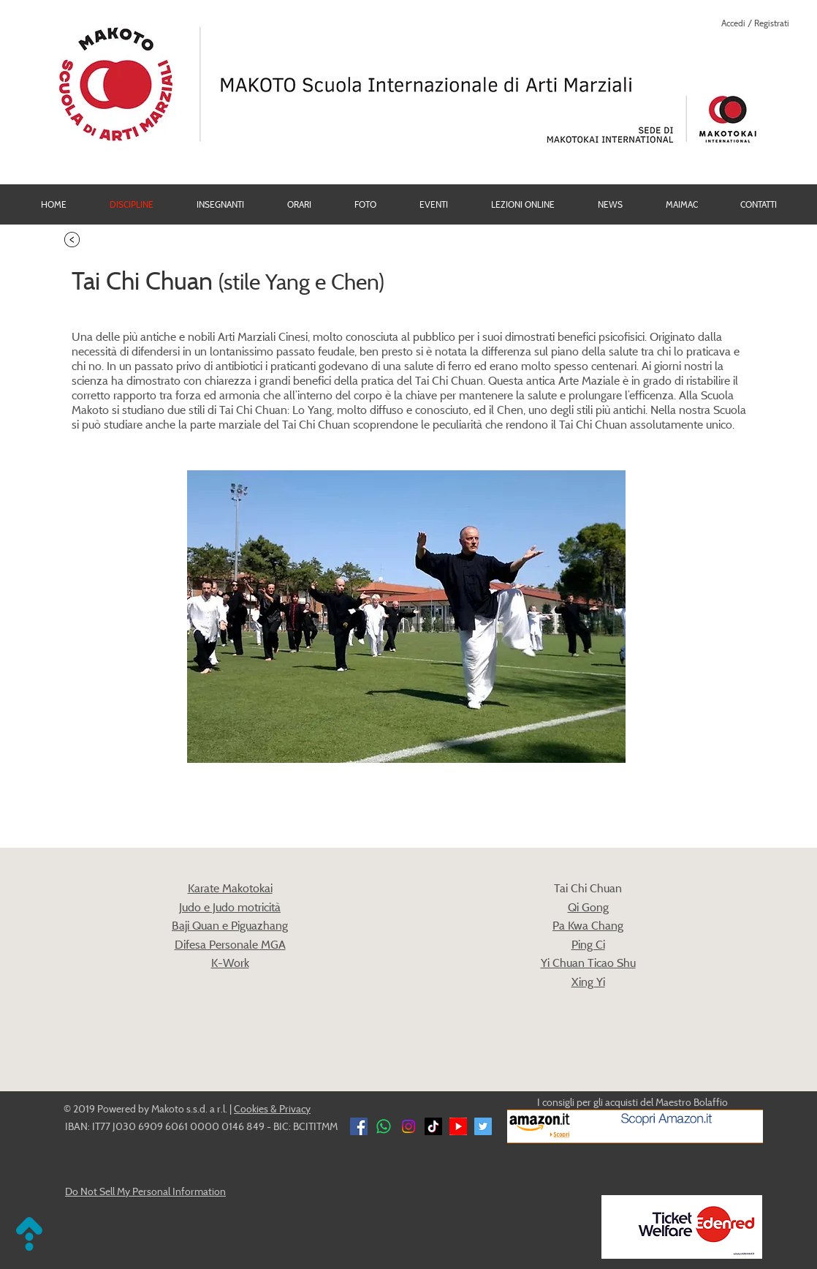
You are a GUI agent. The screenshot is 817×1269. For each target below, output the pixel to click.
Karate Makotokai (230, 888)
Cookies (251, 1108)
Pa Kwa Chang (587, 925)
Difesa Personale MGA (230, 944)
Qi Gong (588, 907)
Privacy (295, 1108)
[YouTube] (458, 1126)
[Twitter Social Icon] (483, 1126)
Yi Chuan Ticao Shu (588, 962)
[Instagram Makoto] (408, 1126)
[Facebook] (359, 1126)
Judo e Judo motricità (230, 907)
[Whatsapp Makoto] (383, 1126)
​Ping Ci (588, 944)
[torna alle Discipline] (72, 239)
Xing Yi (588, 981)
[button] (365, 204)
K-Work (230, 962)
